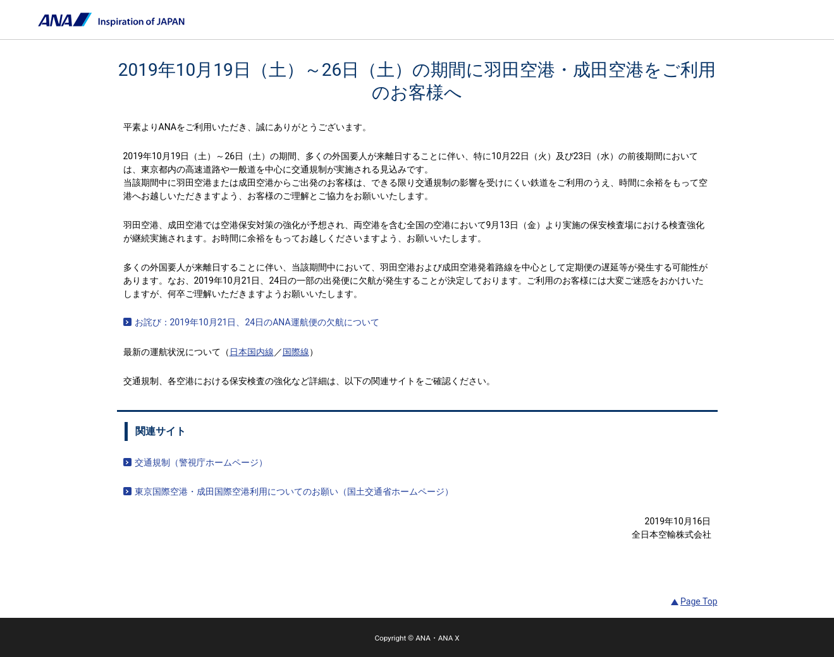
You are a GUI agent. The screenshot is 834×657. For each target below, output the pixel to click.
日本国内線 (252, 352)
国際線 (296, 352)
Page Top (698, 601)
